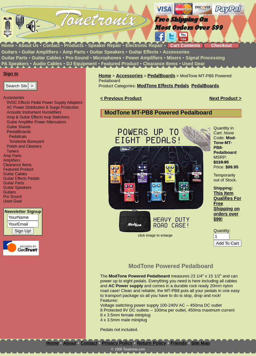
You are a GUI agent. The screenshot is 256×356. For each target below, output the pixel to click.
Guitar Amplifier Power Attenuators (36, 122)
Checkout (221, 45)
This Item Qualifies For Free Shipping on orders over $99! (227, 206)
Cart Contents (185, 45)
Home (7, 45)
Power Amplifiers (144, 57)
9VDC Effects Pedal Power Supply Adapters (45, 102)
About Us (28, 45)
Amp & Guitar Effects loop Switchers (38, 117)
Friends (179, 343)
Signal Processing (205, 57)
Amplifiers (11, 160)
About (69, 343)
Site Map (200, 343)
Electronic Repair (144, 45)
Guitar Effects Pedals (21, 178)
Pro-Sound (77, 57)
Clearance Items (160, 63)
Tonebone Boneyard (26, 141)
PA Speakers (14, 63)
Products (74, 45)
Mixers (174, 57)
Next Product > (225, 98)
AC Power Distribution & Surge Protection (42, 107)
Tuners (13, 151)
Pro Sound (12, 196)
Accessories (176, 52)
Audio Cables (47, 63)
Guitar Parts (14, 57)
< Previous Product (121, 98)
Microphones (107, 57)
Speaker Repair (104, 45)
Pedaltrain (18, 136)
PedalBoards (161, 75)
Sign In (10, 73)
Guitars (9, 52)
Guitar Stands (18, 127)
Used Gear (193, 63)
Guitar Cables (46, 57)
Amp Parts (73, 52)
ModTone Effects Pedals (163, 85)
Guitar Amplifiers (40, 52)
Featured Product (120, 63)
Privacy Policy (117, 343)
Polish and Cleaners (24, 146)
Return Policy (151, 343)
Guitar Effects (144, 52)
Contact (51, 45)
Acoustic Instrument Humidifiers (34, 112)
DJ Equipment (81, 63)
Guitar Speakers (107, 52)
